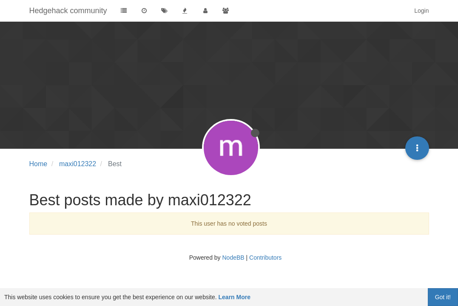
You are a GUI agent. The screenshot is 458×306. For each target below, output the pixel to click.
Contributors (265, 257)
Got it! (443, 297)
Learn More (234, 297)
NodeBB (233, 257)
